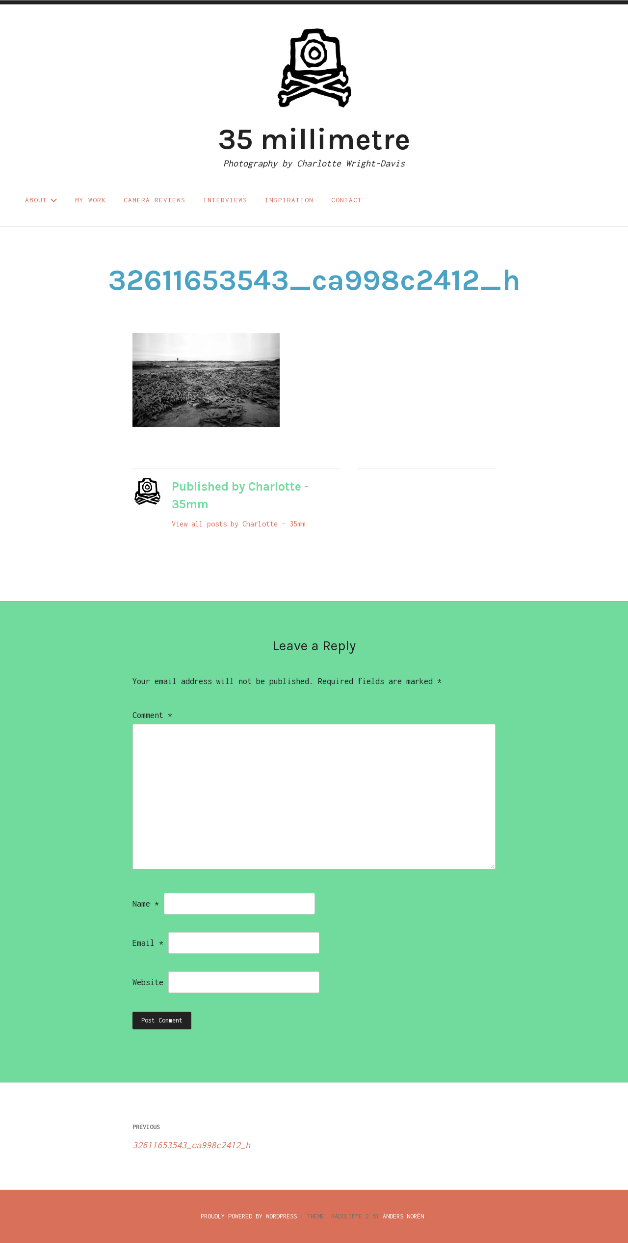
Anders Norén (403, 1216)
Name (145, 903)
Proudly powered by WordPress (249, 1216)
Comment (152, 715)
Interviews (225, 200)
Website (147, 982)
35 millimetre (314, 139)
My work (90, 200)
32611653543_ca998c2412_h (223, 1134)
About (41, 200)
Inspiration (289, 200)
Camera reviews (154, 200)
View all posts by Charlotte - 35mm (238, 524)
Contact (346, 200)
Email (147, 943)
